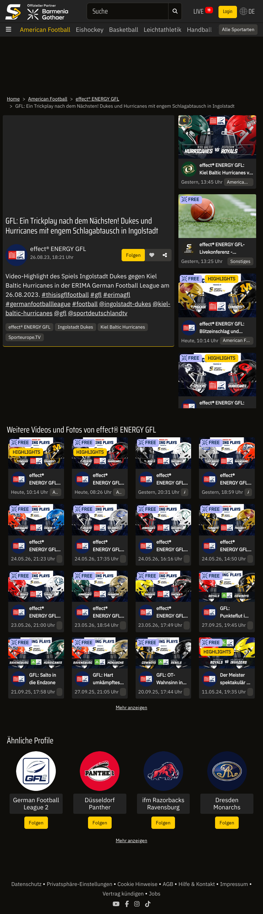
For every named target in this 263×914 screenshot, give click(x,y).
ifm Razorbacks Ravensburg (163, 803)
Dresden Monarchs (226, 803)
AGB (169, 884)
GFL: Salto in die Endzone (42, 679)
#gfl (96, 295)
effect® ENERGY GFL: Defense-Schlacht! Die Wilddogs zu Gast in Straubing (107, 546)
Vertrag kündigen (124, 893)
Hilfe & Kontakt (197, 884)
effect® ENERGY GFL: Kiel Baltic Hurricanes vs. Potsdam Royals (226, 169)
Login (228, 11)
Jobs (155, 893)
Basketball (123, 30)
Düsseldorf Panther (100, 803)
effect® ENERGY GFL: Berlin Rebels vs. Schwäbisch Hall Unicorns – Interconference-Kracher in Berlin (171, 479)
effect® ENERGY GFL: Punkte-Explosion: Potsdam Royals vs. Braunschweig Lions (44, 612)
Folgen (133, 255)
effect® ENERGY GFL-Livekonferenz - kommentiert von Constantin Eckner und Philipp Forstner (223, 248)
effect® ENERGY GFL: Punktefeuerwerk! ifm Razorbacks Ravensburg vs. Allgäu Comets (44, 546)
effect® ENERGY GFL (97, 99)
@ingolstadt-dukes (125, 304)
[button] (152, 255)
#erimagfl (116, 295)
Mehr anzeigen (131, 707)
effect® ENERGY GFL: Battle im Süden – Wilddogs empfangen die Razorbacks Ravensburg (236, 479)
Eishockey (89, 30)
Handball (199, 30)
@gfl (60, 313)
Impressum (234, 884)
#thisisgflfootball (65, 295)
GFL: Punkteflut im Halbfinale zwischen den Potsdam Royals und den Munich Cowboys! (234, 612)
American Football (45, 30)
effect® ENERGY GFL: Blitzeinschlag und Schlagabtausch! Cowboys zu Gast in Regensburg (221, 328)
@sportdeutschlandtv (97, 313)
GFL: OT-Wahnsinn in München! (169, 679)
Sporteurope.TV (25, 337)
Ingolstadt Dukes (75, 327)
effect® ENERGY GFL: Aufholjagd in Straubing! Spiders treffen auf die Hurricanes (225, 407)
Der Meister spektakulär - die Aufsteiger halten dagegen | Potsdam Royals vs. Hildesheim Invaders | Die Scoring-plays (235, 679)
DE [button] (247, 11)
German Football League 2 (36, 803)
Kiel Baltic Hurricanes (122, 327)
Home (13, 99)
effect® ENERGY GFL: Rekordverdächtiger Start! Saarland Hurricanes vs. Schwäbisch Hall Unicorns (171, 546)
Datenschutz (27, 884)
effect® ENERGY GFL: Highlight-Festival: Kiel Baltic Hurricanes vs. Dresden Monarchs (108, 612)
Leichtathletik (162, 30)
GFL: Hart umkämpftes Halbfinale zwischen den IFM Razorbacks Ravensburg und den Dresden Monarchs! (107, 679)
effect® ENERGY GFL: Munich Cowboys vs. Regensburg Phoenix (234, 546)
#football (85, 304)
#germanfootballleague (38, 304)
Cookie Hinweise (138, 884)
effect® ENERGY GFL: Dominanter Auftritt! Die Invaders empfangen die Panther (172, 612)
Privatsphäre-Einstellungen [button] (80, 884)
